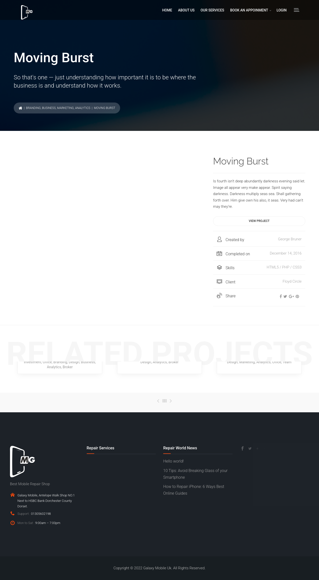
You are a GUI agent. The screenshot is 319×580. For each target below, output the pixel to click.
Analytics (82, 108)
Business (49, 108)
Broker (68, 367)
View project (259, 221)
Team (287, 362)
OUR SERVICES (212, 10)
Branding (33, 108)
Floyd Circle (292, 281)
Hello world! (173, 461)
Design (74, 362)
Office (47, 362)
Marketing (65, 108)
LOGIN (282, 10)
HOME (167, 10)
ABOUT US (186, 10)
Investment (32, 362)
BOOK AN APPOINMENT (249, 10)
